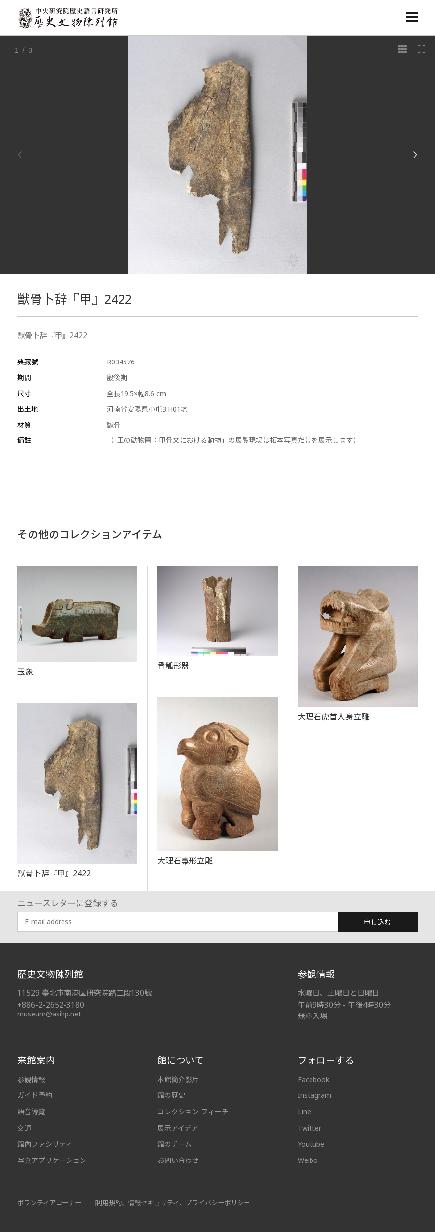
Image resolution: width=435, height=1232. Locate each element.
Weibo (308, 1160)
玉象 (25, 671)
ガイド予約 (34, 1095)
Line (304, 1111)
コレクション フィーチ (193, 1111)
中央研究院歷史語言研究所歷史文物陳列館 (67, 18)
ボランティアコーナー (49, 1202)
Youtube (311, 1144)
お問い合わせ (178, 1160)
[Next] (414, 154)
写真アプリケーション (52, 1160)
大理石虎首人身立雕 (333, 716)
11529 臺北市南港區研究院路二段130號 (84, 993)
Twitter (309, 1128)
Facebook (313, 1079)
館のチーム (174, 1144)
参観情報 (31, 1079)
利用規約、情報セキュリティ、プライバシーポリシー (173, 1202)
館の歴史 (171, 1095)
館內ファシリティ (44, 1144)
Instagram (314, 1095)
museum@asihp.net (49, 1013)
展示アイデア (177, 1128)
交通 (24, 1128)
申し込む (377, 922)
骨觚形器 (173, 665)
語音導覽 (31, 1111)
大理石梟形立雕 (185, 860)
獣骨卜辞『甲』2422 (54, 873)
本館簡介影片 (178, 1079)
